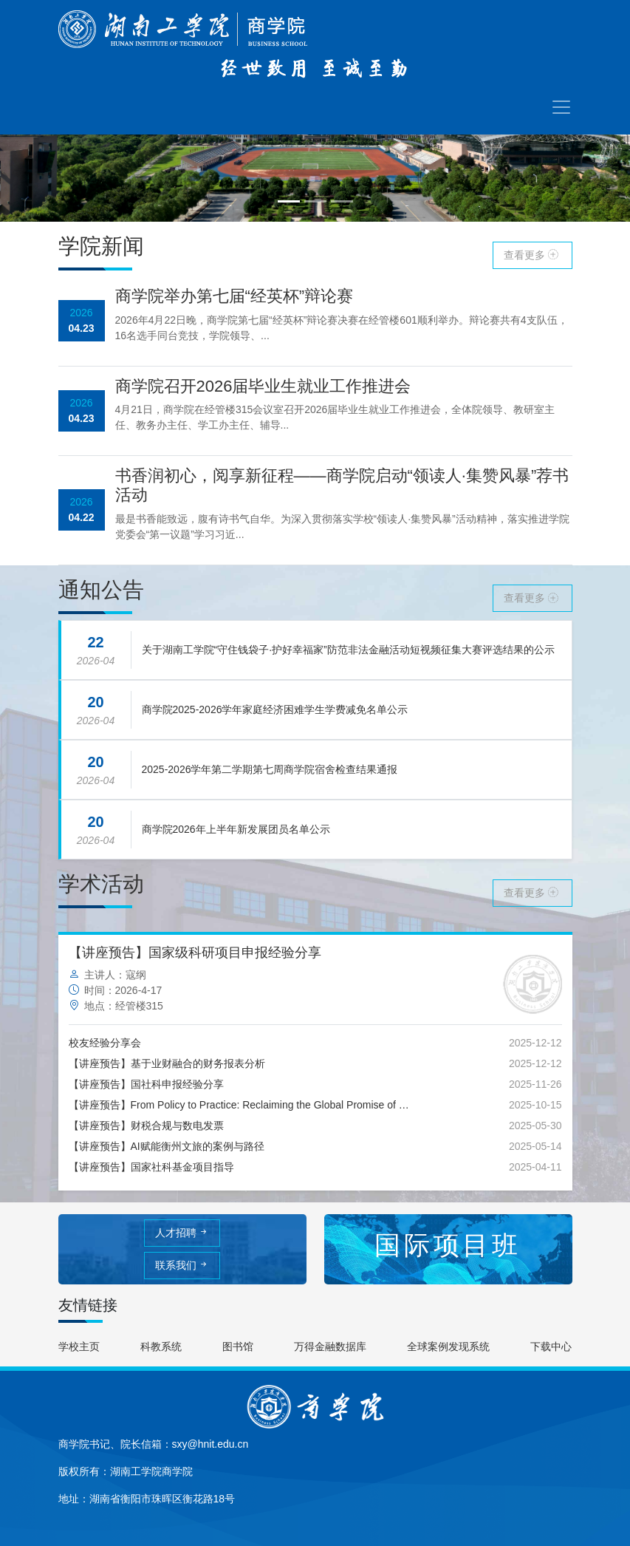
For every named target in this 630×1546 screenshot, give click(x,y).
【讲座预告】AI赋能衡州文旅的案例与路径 (166, 1146)
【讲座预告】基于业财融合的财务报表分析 (167, 1063)
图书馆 (237, 1346)
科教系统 (161, 1346)
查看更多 (532, 255)
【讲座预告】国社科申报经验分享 (146, 1084)
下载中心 (551, 1346)
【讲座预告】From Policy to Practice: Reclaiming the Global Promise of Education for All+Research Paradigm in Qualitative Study (241, 1105)
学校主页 (79, 1346)
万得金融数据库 (330, 1346)
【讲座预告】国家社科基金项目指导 (151, 1167)
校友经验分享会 (105, 1043)
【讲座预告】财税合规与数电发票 (146, 1125)
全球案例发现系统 (448, 1346)
